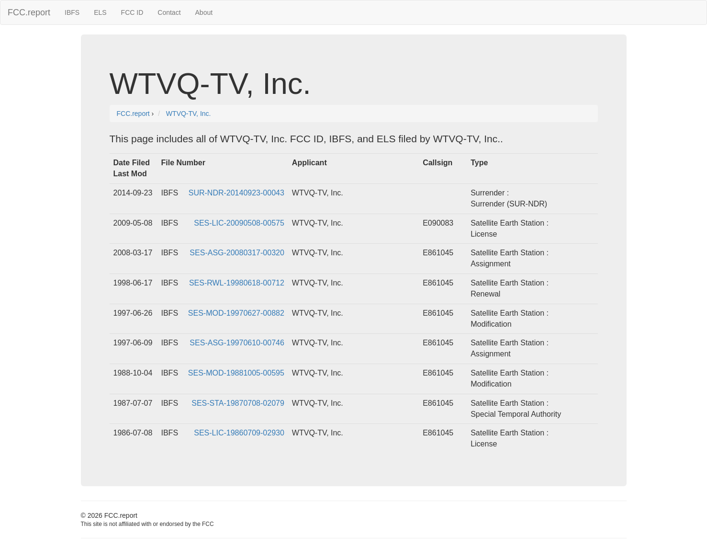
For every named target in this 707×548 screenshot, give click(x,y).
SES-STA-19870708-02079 (237, 403)
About (204, 12)
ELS (100, 12)
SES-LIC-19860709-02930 (239, 433)
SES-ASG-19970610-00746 (237, 343)
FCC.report (29, 12)
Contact (168, 12)
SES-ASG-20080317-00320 (237, 253)
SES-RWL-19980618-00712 (236, 283)
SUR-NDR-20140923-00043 (236, 193)
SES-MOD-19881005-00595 (236, 373)
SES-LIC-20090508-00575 (239, 223)
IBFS (72, 12)
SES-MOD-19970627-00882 (236, 313)
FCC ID (132, 12)
